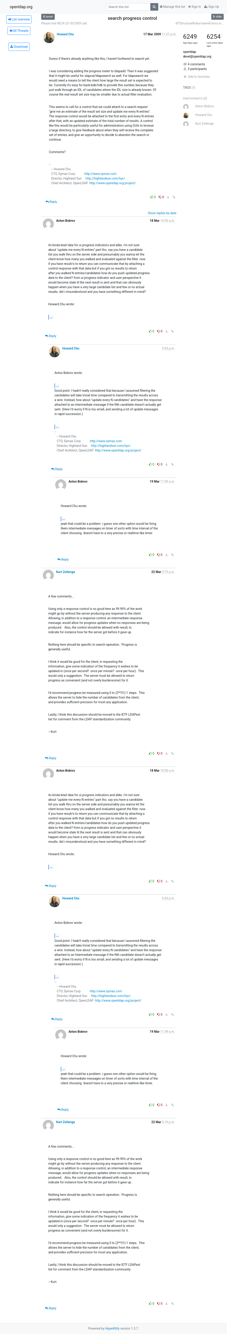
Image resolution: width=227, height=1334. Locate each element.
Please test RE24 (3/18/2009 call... (65, 23)
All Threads (18, 30)
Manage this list (172, 6)
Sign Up (211, 6)
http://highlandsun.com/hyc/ (105, 178)
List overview (19, 19)
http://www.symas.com (100, 174)
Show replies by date (162, 213)
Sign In (194, 6)
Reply (51, 202)
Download (19, 46)
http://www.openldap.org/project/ (113, 183)
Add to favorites (196, 76)
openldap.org (21, 7)
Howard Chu (65, 34)
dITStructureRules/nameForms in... (199, 23)
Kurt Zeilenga (65, 572)
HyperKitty (112, 1328)
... (51, 317)
